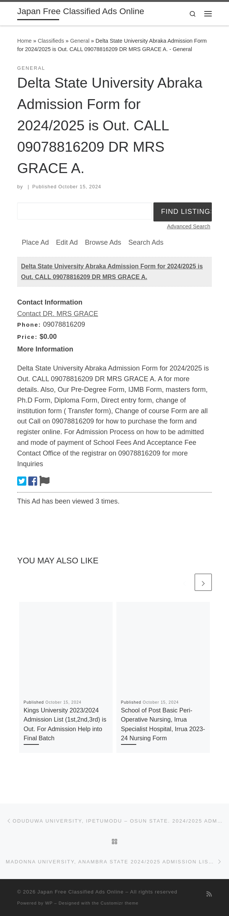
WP (49, 903)
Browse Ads (103, 242)
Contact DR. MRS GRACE (57, 314)
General (80, 41)
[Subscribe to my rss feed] (209, 894)
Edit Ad (67, 242)
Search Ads (145, 242)
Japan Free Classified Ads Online (80, 892)
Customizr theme (120, 903)
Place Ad (35, 242)
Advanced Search (188, 226)
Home (24, 41)
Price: (27, 337)
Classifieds (51, 41)
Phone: (29, 324)
